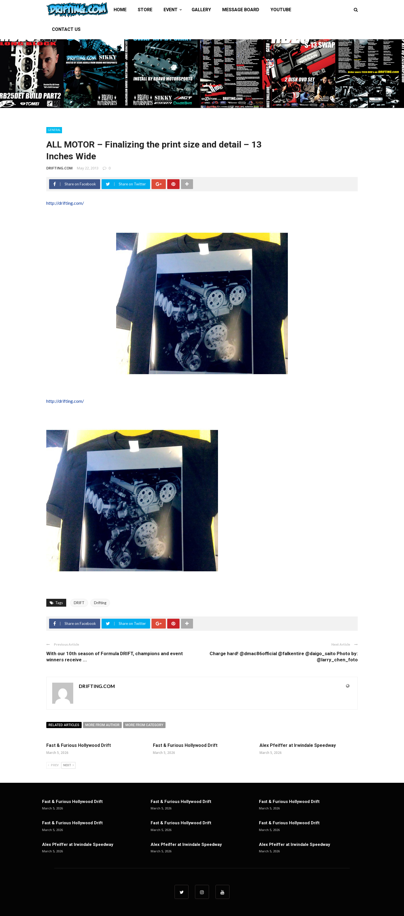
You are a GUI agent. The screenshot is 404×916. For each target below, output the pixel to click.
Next (68, 765)
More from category (144, 725)
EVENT (171, 9)
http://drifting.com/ (65, 203)
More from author (102, 725)
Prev (53, 765)
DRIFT (79, 602)
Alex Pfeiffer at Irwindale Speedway (298, 745)
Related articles (64, 725)
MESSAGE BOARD (240, 9)
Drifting (100, 602)
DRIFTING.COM (59, 168)
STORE (145, 9)
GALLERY (201, 9)
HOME (120, 9)
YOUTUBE (280, 9)
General (54, 130)
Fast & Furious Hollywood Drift (78, 745)
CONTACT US (66, 29)
